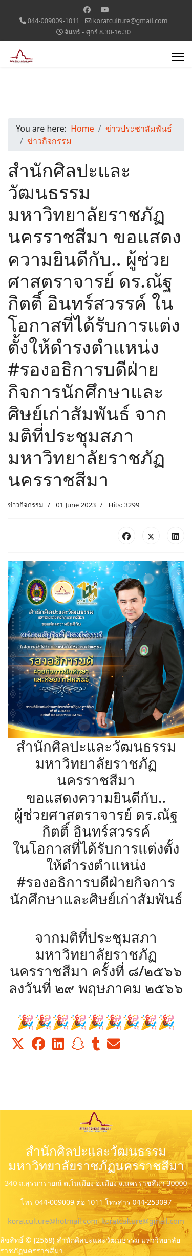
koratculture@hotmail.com (52, 1221)
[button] (18, 1044)
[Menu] (178, 56)
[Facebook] (87, 9)
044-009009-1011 (54, 20)
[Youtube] (105, 9)
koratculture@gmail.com (130, 20)
